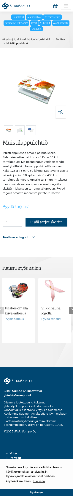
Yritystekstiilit (52, 17)
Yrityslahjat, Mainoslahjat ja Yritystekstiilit (26, 39)
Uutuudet (37, 28)
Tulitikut (45, 23)
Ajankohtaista (60, 23)
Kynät (34, 23)
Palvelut (15, 458)
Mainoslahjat (34, 17)
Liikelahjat (18, 17)
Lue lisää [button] (39, 481)
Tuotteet (61, 39)
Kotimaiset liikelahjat (16, 23)
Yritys (14, 453)
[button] (36, 237)
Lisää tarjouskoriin (46, 222)
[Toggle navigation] (66, 5)
